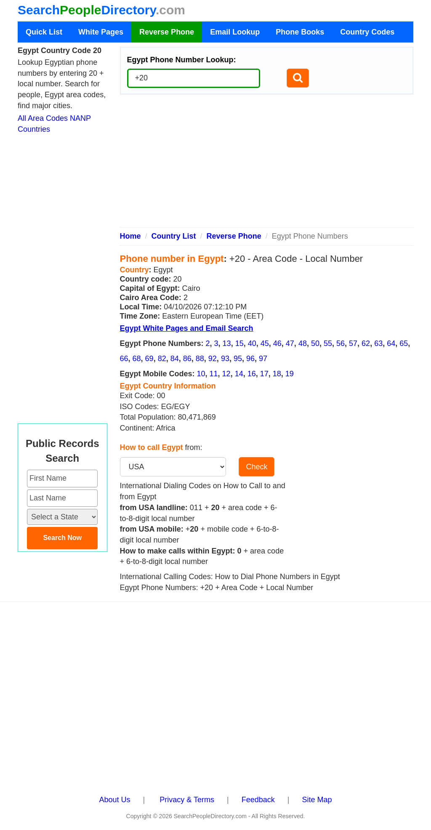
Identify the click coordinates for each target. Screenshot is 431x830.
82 (162, 358)
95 (238, 358)
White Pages (100, 32)
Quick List (44, 32)
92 (212, 358)
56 (340, 343)
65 (403, 343)
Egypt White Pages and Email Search (186, 328)
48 (302, 343)
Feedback (258, 799)
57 (353, 343)
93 (225, 358)
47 (290, 343)
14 (239, 374)
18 (277, 374)
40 (252, 343)
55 (328, 343)
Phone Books (300, 32)
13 (227, 343)
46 (277, 343)
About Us (114, 799)
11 (214, 374)
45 (265, 343)
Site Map (317, 799)
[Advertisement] (267, 164)
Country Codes (367, 32)
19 (289, 374)
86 (187, 358)
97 (263, 358)
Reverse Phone (166, 32)
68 (137, 358)
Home (130, 236)
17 (264, 374)
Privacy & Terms (187, 799)
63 (378, 343)
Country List (174, 236)
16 (251, 374)
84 (174, 358)
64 (391, 343)
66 (124, 358)
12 (226, 374)
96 (250, 358)
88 (200, 358)
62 (366, 343)
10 (201, 374)
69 (149, 358)
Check (256, 467)
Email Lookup (235, 32)
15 (239, 343)
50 (315, 343)
